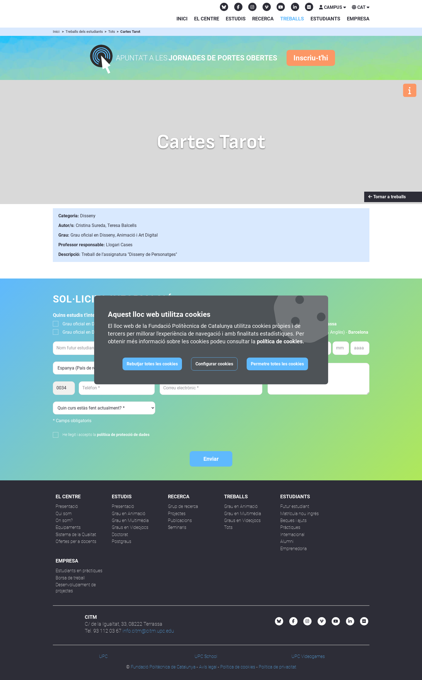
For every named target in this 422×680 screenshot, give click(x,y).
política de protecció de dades (123, 434)
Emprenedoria (293, 548)
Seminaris (177, 527)
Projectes (177, 513)
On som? (64, 520)
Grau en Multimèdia (130, 520)
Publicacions (180, 520)
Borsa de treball (70, 577)
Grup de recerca (183, 506)
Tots (112, 32)
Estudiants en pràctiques (79, 570)
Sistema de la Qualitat (76, 534)
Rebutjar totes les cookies (152, 363)
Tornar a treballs (387, 196)
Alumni (286, 541)
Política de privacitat (277, 667)
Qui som (64, 513)
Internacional (292, 534)
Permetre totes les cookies (277, 363)
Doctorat (120, 534)
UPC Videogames (308, 656)
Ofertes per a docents (76, 541)
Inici (181, 19)
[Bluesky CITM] (224, 7)
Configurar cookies (214, 363)
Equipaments (68, 527)
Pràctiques (290, 527)
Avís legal (208, 667)
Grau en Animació (128, 513)
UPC (103, 656)
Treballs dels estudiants (85, 32)
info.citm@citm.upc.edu (148, 631)
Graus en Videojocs (130, 527)
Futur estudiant (294, 506)
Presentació (67, 506)
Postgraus (121, 541)
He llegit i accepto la (105, 434)
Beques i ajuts (293, 520)
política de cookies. (280, 341)
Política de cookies (237, 667)
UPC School (206, 656)
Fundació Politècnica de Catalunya (163, 667)
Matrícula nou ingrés (299, 513)
